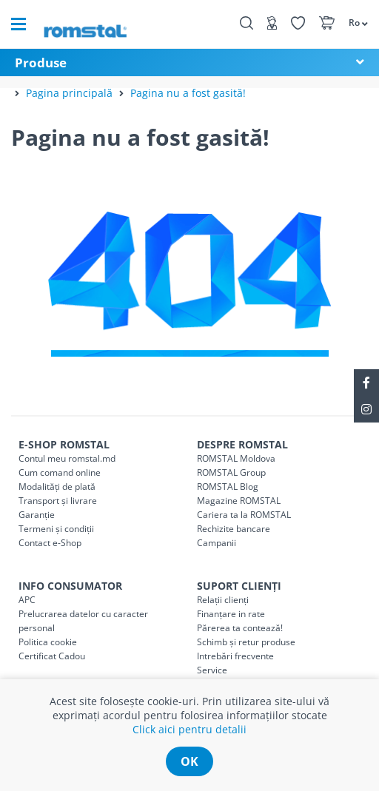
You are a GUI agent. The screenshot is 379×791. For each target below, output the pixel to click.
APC (27, 599)
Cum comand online (60, 472)
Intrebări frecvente (235, 656)
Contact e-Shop (50, 542)
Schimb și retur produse (246, 642)
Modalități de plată (57, 486)
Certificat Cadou (52, 656)
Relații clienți (223, 599)
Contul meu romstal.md (67, 458)
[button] (356, 22)
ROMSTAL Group (231, 472)
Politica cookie (48, 642)
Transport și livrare (58, 500)
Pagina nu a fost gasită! (188, 93)
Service (212, 670)
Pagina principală (69, 93)
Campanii (216, 542)
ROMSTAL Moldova (236, 458)
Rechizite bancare (233, 528)
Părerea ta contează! (240, 628)
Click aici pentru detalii (189, 729)
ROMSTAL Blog (227, 486)
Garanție (37, 514)
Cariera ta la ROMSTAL (244, 514)
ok (189, 761)
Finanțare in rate (231, 613)
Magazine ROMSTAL (239, 500)
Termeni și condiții (56, 528)
